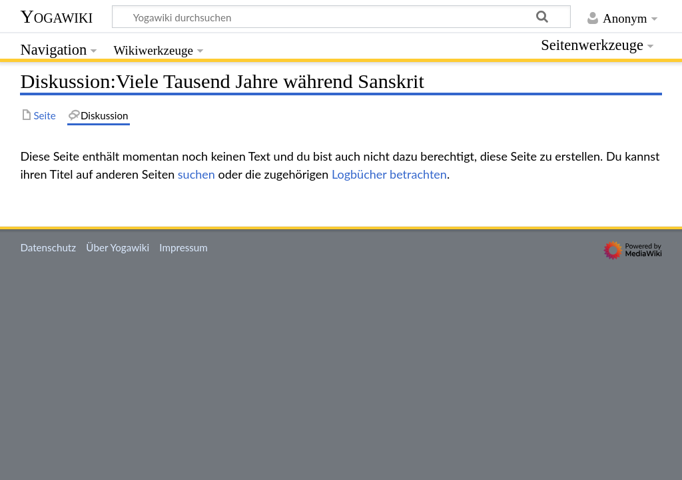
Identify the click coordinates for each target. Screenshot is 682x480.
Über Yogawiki (117, 247)
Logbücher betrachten (389, 174)
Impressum (183, 247)
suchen (196, 174)
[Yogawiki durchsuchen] (341, 16)
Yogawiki (56, 16)
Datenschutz (48, 247)
